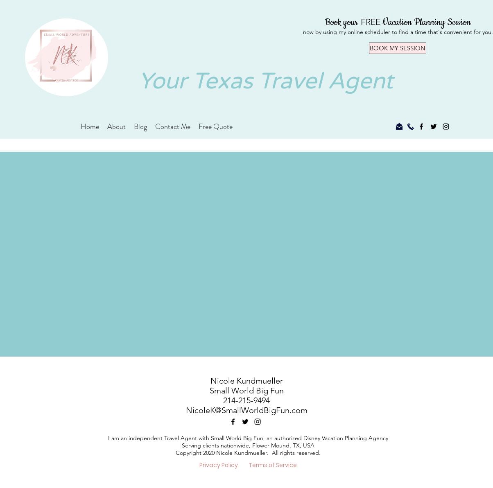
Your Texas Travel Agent (265, 81)
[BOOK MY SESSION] (397, 48)
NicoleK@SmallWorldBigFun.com (247, 410)
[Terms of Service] (273, 465)
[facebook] (421, 126)
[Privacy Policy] (218, 465)
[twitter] (434, 126)
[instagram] (446, 126)
